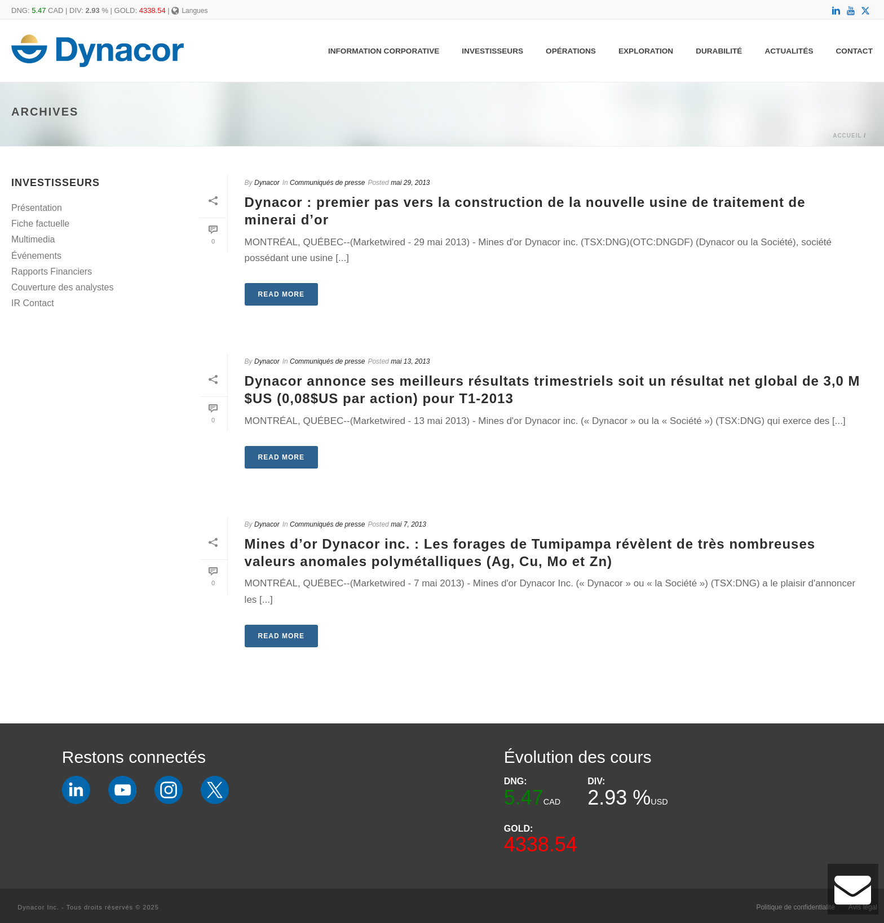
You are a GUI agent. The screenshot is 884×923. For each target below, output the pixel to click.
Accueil (847, 136)
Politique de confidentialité (795, 907)
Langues (189, 11)
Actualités (788, 51)
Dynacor (267, 183)
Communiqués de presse (327, 183)
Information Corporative (383, 51)
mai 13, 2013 (410, 361)
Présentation (36, 208)
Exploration (645, 51)
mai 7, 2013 (408, 524)
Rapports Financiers (51, 271)
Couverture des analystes (62, 287)
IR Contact (32, 303)
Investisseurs (492, 51)
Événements (36, 255)
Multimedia (33, 239)
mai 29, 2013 (410, 183)
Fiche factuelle (40, 223)
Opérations (571, 51)
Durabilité (719, 51)
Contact (854, 51)
